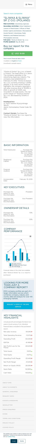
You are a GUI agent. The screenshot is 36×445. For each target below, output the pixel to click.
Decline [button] (22, 441)
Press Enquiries (9, 409)
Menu (29, 4)
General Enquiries (10, 391)
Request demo (8, 396)
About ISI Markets (10, 387)
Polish (20, 61)
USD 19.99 (18, 54)
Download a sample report (12, 63)
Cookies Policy (11, 436)
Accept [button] (14, 441)
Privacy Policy (8, 423)
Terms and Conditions (11, 418)
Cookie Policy (8, 427)
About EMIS (7, 382)
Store (5, 414)
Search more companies (13, 13)
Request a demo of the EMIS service (18, 305)
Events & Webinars (10, 400)
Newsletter (7, 405)
